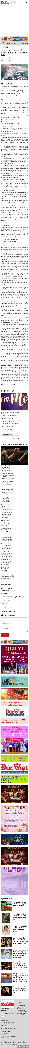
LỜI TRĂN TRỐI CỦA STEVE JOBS (14, 445)
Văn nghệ (5, 47)
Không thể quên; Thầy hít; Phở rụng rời (14, 597)
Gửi (5, 635)
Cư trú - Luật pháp (11, 43)
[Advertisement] (14, 20)
